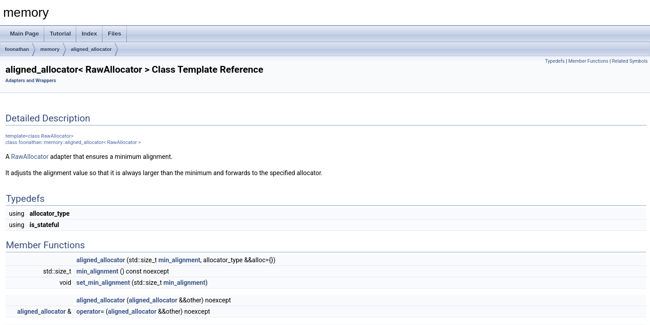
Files (114, 33)
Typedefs (555, 61)
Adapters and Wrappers (30, 81)
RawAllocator (30, 156)
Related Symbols (630, 61)
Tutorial (60, 33)
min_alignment (179, 260)
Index (89, 33)
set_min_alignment (103, 282)
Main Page (24, 33)
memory (50, 49)
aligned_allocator (91, 49)
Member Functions (588, 61)
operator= (90, 311)
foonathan (17, 49)
